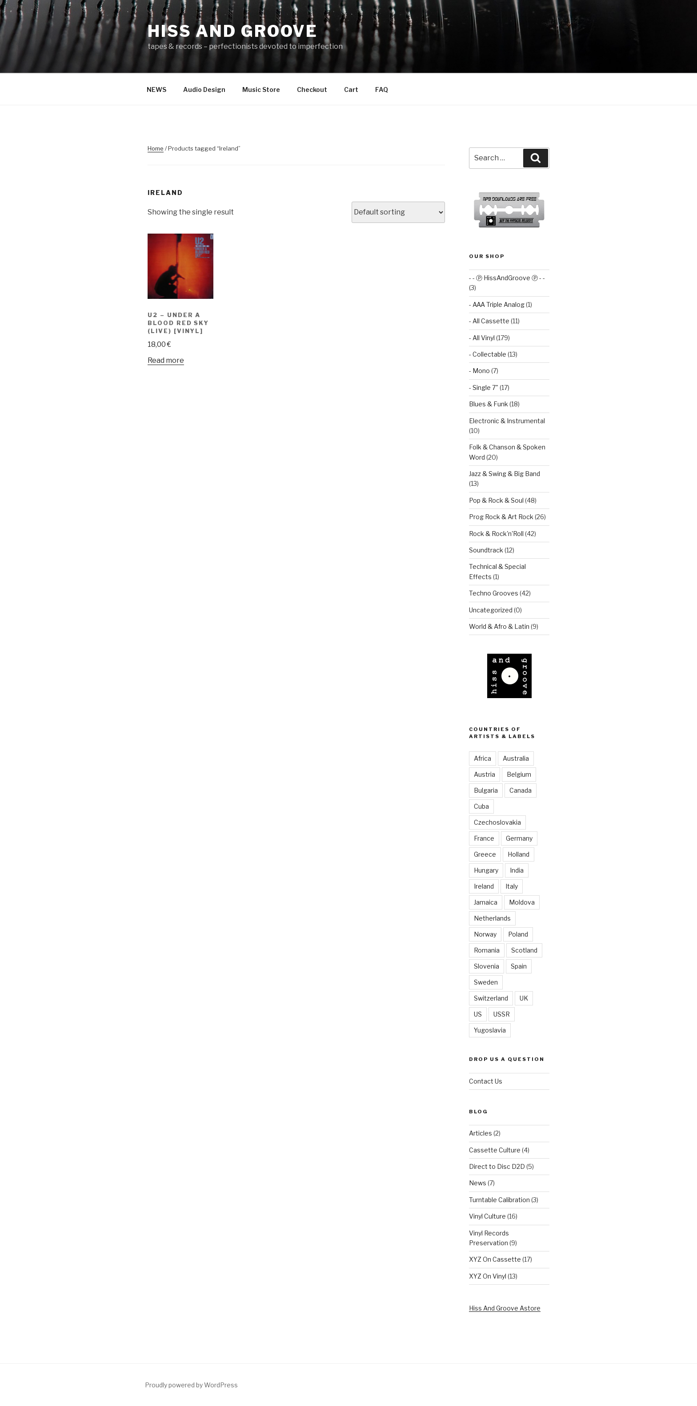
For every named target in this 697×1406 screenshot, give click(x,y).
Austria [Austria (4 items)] (484, 774)
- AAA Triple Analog (497, 304)
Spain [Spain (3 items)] (519, 966)
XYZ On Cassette (495, 1259)
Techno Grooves (493, 593)
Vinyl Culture (487, 1216)
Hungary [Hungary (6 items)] (486, 870)
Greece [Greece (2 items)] (485, 854)
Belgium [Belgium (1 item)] (519, 774)
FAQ (381, 89)
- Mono (479, 370)
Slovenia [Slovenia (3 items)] (486, 966)
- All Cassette (489, 321)
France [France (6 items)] (484, 838)
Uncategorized (491, 610)
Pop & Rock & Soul (496, 500)
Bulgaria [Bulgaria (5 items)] (486, 790)
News (477, 1183)
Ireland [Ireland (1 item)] (484, 886)
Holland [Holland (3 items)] (518, 854)
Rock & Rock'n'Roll (496, 533)
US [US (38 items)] (478, 1014)
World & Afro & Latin (499, 626)
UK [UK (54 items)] (524, 998)
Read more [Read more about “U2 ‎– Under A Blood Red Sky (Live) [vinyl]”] (166, 360)
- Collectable (487, 354)
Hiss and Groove (233, 31)
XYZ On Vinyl (487, 1276)
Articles (480, 1133)
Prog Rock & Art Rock (501, 516)
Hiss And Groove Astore (505, 1308)
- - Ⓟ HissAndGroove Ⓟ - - (507, 278)
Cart (351, 89)
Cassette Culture (495, 1150)
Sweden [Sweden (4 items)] (486, 982)
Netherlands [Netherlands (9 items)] (492, 918)
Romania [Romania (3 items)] (487, 950)
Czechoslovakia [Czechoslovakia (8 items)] (497, 822)
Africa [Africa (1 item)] (482, 758)
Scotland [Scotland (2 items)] (524, 950)
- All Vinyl (482, 338)
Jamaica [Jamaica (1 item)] (485, 902)
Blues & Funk (488, 404)
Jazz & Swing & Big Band (504, 473)
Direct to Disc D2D (497, 1166)
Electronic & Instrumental (507, 421)
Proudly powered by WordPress (191, 1385)
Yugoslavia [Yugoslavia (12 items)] (490, 1030)
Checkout (312, 89)
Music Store (261, 89)
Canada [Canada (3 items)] (520, 790)
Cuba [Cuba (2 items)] (481, 806)
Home (156, 148)
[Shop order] (398, 212)
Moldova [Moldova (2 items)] (522, 902)
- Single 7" (483, 387)
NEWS (156, 89)
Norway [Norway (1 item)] (485, 934)
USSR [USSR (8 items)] (501, 1014)
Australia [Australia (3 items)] (516, 758)
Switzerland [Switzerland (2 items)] (491, 998)
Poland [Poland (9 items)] (518, 934)
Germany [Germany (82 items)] (519, 838)
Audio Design (204, 89)
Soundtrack (486, 550)
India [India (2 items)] (517, 870)
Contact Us (485, 1081)
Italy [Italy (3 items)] (511, 886)
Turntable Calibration (499, 1199)
